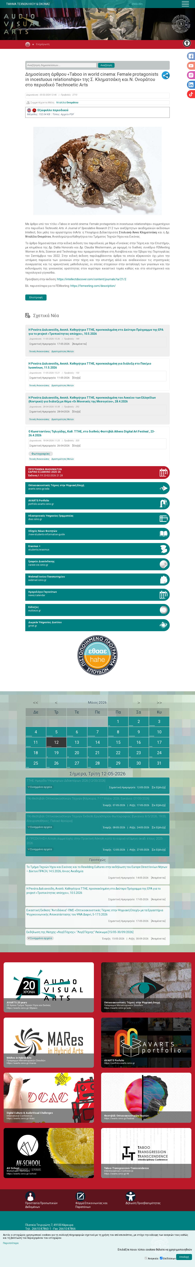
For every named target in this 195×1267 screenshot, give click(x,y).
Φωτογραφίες (40, 453)
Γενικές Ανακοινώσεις (39, 351)
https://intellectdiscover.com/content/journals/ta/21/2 (91, 279)
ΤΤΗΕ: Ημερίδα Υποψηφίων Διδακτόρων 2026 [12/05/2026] (65, 780)
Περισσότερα (10, 1243)
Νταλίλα (67, 102)
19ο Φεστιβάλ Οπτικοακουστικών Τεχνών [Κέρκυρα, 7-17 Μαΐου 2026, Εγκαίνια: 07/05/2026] (87, 798)
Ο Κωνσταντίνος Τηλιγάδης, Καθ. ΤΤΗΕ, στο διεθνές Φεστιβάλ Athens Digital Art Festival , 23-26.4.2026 (91, 433)
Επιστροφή (36, 297)
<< (35, 703)
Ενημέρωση (43, 44)
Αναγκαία (153, 1258)
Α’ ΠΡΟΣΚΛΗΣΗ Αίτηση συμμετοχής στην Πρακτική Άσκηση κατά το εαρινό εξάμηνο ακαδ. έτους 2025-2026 (94, 841)
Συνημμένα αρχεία (41, 786)
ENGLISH (137, 3)
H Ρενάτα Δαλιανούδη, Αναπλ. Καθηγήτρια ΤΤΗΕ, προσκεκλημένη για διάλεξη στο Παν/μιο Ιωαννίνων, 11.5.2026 (89, 365)
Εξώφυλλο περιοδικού (47, 110)
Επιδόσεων (169, 1258)
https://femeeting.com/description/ (93, 285)
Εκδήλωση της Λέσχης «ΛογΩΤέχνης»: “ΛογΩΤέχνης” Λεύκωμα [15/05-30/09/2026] (79, 932)
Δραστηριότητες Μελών (63, 351)
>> (159, 703)
